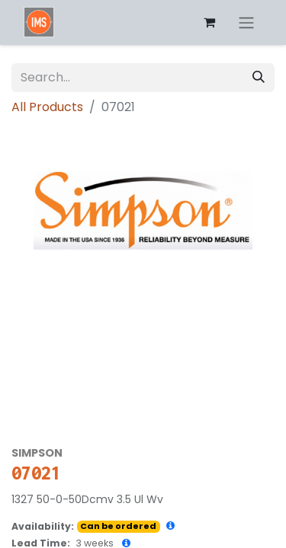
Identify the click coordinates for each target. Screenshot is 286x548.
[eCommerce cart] (209, 22)
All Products (47, 107)
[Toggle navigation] (246, 22)
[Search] (259, 77)
